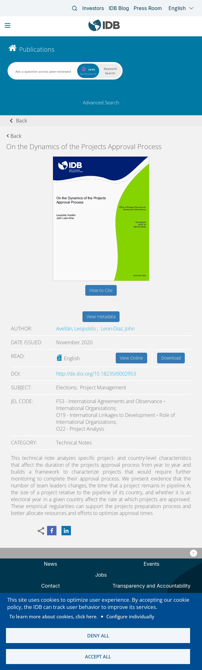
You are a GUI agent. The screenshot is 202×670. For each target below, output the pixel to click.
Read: (18, 356)
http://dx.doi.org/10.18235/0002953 (96, 373)
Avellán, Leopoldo (76, 328)
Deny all (98, 635)
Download (171, 358)
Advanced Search (101, 102)
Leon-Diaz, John (118, 328)
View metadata (101, 316)
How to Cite (101, 290)
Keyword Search (110, 70)
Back (21, 120)
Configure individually (130, 616)
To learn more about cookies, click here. (53, 616)
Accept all (98, 656)
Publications (36, 49)
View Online (131, 358)
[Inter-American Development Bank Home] (104, 30)
